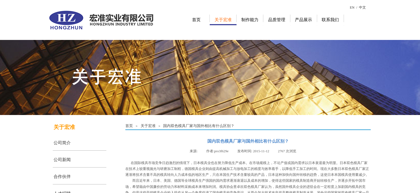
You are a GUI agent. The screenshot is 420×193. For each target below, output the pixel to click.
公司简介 (62, 142)
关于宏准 (223, 19)
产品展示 (303, 19)
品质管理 (276, 19)
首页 (196, 19)
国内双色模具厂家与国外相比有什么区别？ (198, 126)
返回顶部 (409, 160)
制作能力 (249, 19)
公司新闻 (62, 159)
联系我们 (330, 19)
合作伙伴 (62, 176)
